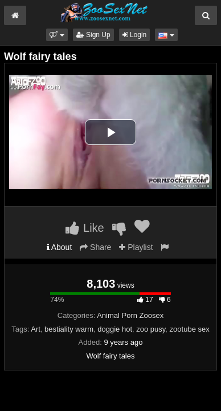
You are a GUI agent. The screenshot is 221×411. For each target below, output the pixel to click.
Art (35, 329)
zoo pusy (150, 329)
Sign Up (93, 35)
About (59, 247)
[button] (56, 35)
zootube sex (190, 329)
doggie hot (114, 329)
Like (85, 227)
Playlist (136, 247)
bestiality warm (68, 329)
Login (134, 35)
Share (95, 247)
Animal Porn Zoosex (130, 315)
